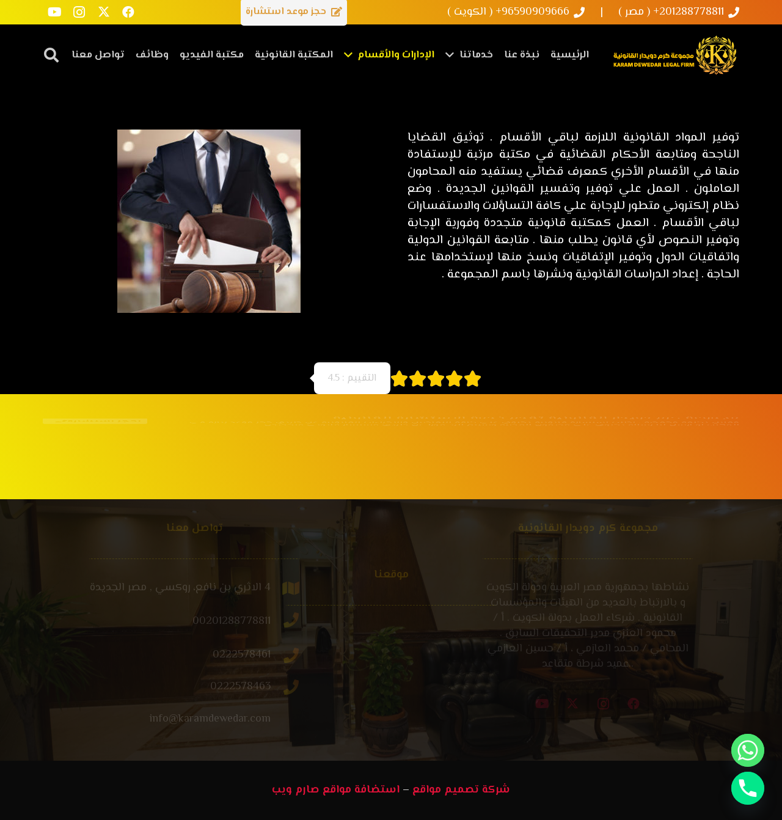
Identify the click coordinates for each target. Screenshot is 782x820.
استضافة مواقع (361, 790)
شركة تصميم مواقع (461, 790)
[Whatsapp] (747, 750)
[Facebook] (128, 12)
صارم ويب (296, 790)
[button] (51, 55)
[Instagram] (79, 12)
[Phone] (747, 788)
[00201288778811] (245, 621)
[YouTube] (55, 12)
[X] (104, 12)
